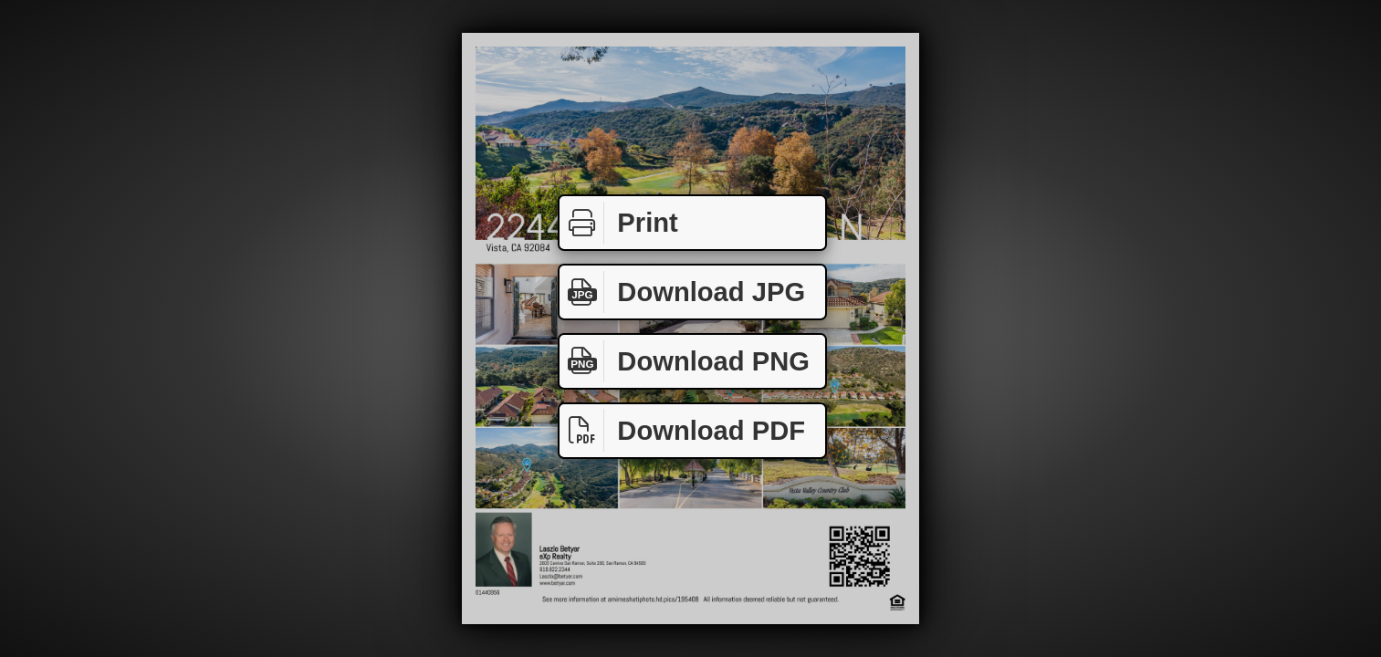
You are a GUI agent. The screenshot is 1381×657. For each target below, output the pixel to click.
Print (619, 223)
